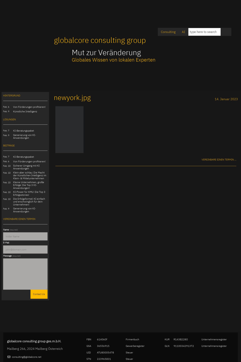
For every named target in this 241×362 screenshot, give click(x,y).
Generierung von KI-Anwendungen (24, 136)
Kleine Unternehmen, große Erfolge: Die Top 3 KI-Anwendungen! (28, 185)
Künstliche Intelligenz (25, 111)
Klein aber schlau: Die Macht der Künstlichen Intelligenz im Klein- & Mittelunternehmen (29, 175)
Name (10, 229)
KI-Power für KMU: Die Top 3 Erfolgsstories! (29, 193)
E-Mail (6, 242)
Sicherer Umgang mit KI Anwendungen (26, 167)
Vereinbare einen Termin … (219, 159)
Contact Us (39, 294)
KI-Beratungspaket (23, 130)
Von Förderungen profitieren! (29, 106)
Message (12, 255)
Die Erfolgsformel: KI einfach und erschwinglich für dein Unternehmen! (29, 201)
